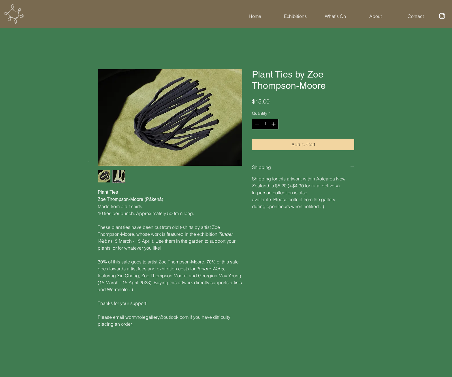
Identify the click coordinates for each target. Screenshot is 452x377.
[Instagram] (442, 16)
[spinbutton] (265, 124)
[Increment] (274, 124)
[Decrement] (256, 124)
